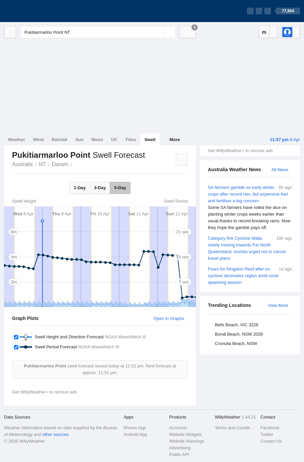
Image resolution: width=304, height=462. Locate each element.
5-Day (120, 187)
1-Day (79, 187)
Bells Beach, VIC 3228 (236, 324)
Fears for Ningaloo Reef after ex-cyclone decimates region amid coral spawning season (250, 275)
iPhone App (134, 427)
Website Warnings (186, 441)
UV (114, 139)
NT (42, 164)
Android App (135, 434)
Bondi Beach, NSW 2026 (239, 334)
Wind (38, 139)
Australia (22, 164)
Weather (16, 139)
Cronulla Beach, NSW (236, 343)
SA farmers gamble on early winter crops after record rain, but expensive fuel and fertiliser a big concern (250, 207)
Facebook (269, 427)
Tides (130, 139)
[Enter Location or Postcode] (98, 32)
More (175, 139)
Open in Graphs (169, 318)
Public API (179, 454)
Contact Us (271, 441)
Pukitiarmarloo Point (75, 163)
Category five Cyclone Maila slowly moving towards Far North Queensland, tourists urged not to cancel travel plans (250, 248)
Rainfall (59, 139)
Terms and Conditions (236, 427)
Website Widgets (185, 434)
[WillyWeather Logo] (35, 11)
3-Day (100, 187)
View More (278, 305)
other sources (55, 434)
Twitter (266, 434)
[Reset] (158, 32)
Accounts (178, 427)
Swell (150, 139)
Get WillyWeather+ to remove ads (240, 150)
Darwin (60, 164)
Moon (97, 139)
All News (279, 169)
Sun (79, 139)
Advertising (180, 447)
